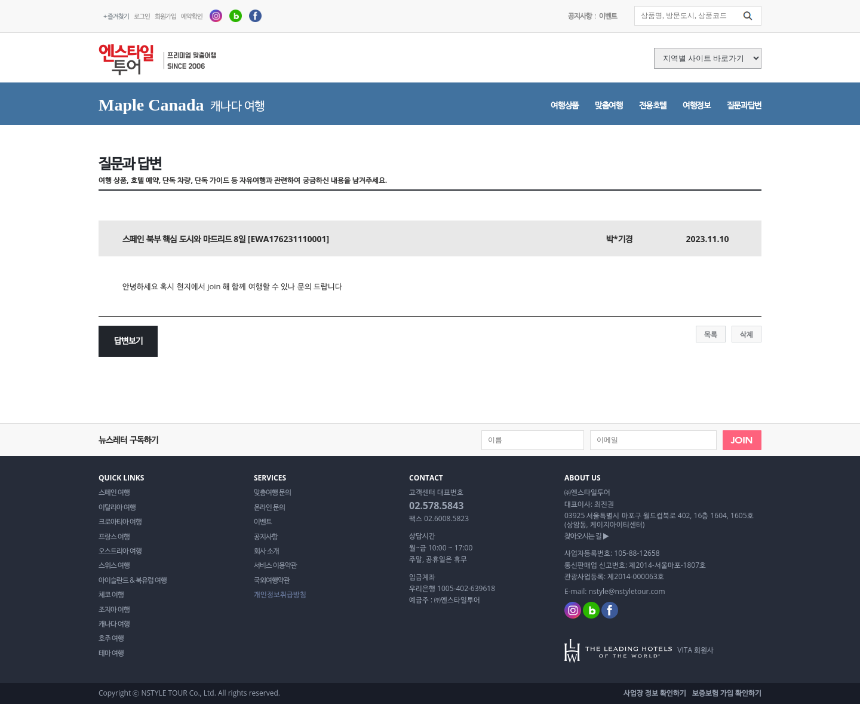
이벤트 (608, 16)
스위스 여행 (114, 565)
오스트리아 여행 (120, 551)
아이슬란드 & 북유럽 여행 (133, 580)
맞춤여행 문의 (272, 492)
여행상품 (565, 105)
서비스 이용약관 (275, 565)
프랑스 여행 (114, 536)
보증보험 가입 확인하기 (726, 693)
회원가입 (165, 16)
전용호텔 (653, 105)
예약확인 (191, 16)
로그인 (142, 16)
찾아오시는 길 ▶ (586, 536)
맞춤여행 (609, 105)
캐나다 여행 (114, 624)
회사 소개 (266, 551)
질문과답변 (744, 105)
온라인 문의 (269, 507)
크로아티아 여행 (120, 522)
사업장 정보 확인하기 (655, 693)
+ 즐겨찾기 (116, 16)
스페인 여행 (114, 492)
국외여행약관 (272, 580)
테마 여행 (111, 653)
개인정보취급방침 (280, 594)
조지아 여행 (114, 609)
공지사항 (580, 16)
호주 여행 (111, 638)
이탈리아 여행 (117, 507)
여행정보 (697, 105)
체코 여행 (111, 594)
